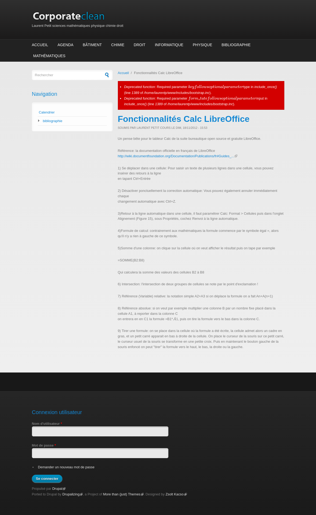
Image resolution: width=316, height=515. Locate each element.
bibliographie (53, 121)
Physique (202, 45)
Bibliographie (235, 45)
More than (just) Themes (123, 494)
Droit (140, 45)
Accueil (40, 45)
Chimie (117, 45)
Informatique (169, 45)
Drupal (59, 489)
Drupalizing (72, 494)
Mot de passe (44, 445)
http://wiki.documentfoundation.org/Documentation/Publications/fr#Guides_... (178, 156)
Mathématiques (49, 56)
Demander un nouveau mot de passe (66, 467)
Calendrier (47, 112)
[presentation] (215, 87)
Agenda (65, 45)
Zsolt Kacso (176, 494)
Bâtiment (92, 45)
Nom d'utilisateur (47, 424)
